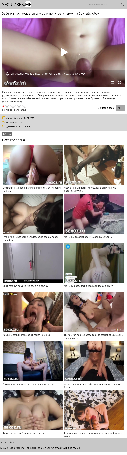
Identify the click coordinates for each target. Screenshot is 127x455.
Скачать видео (110, 107)
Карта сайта (7, 442)
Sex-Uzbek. (16, 4)
